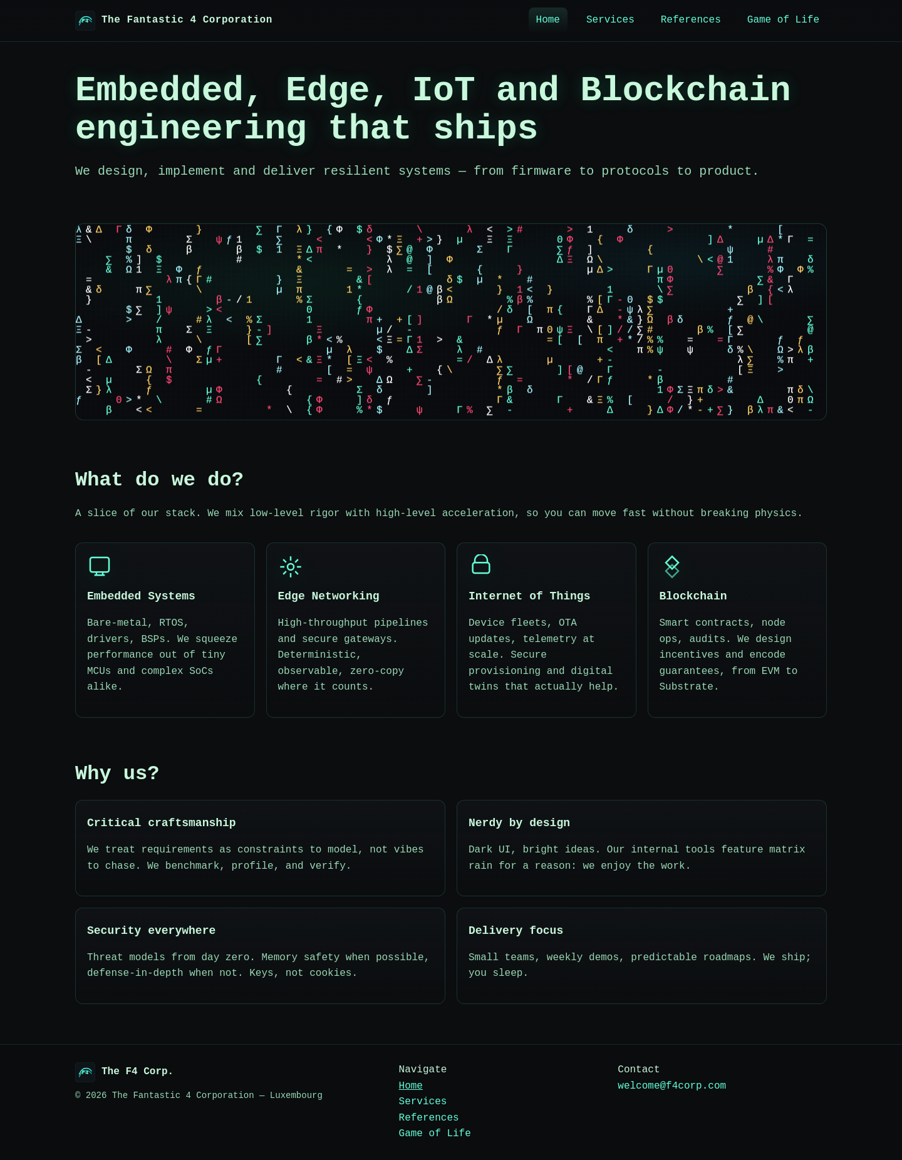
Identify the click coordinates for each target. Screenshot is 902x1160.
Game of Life (783, 20)
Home (548, 20)
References (691, 20)
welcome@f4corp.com (672, 1086)
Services (610, 20)
